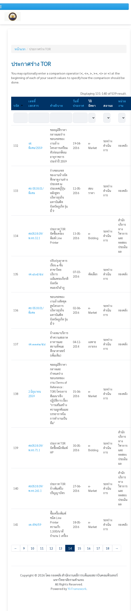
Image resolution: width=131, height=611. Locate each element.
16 (89, 548)
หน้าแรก (20, 49)
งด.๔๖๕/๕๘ (35, 274)
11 (42, 548)
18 (107, 548)
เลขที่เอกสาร (33, 103)
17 (98, 548)
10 (32, 548)
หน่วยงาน (122, 103)
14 (70, 548)
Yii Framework (77, 589)
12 (51, 548)
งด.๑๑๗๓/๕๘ (37, 344)
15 (79, 548)
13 (60, 548)
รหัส (18, 105)
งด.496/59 (34, 524)
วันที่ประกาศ (78, 103)
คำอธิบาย (56, 105)
